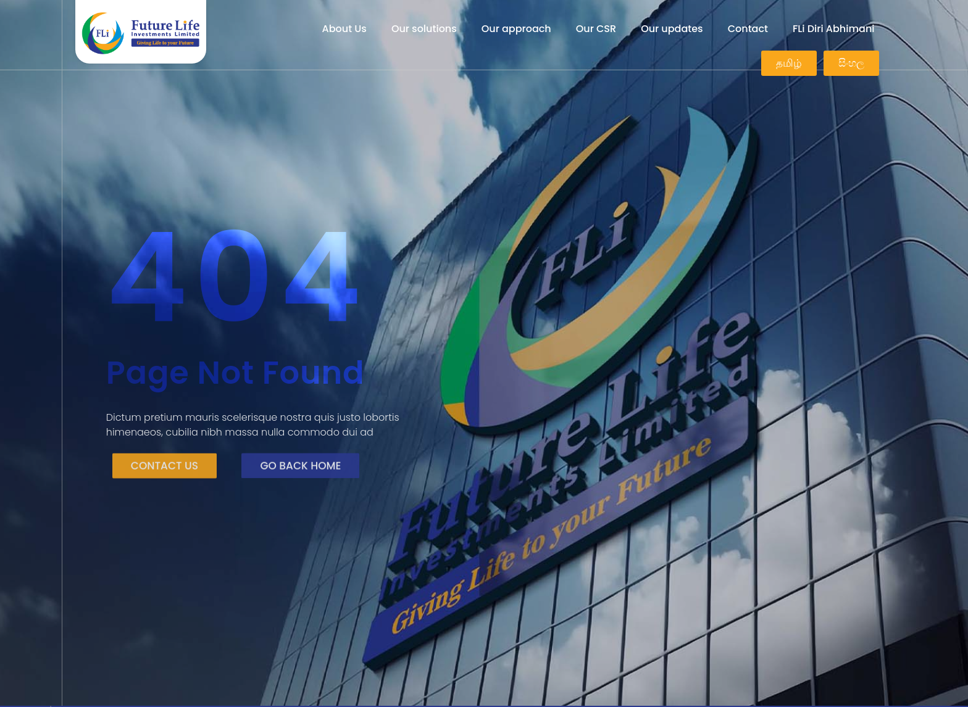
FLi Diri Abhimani (834, 29)
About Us (344, 29)
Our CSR (596, 29)
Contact (748, 29)
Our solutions (424, 29)
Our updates (672, 29)
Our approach (516, 29)
